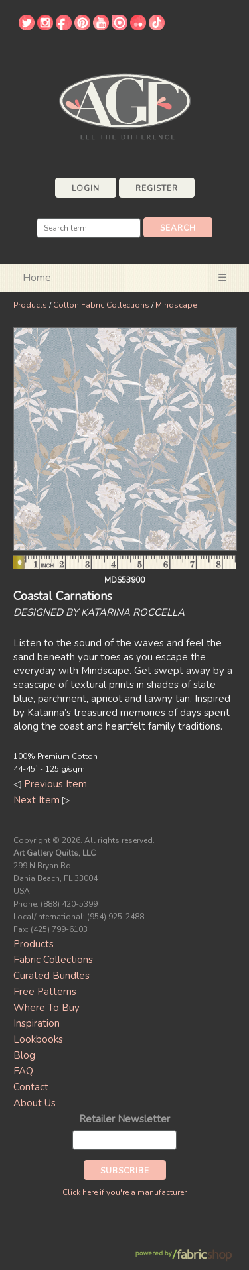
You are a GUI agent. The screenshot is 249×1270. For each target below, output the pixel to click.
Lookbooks (38, 1039)
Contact (30, 1087)
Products (30, 305)
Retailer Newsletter (124, 1119)
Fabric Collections (53, 959)
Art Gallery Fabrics (124, 105)
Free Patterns (44, 991)
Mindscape (176, 305)
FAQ (23, 1071)
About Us (34, 1103)
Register (156, 188)
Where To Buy (46, 1007)
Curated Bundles (51, 975)
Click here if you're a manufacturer (124, 1192)
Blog (24, 1055)
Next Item (36, 800)
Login (86, 188)
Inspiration (36, 1023)
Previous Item (55, 784)
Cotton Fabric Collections (101, 305)
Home (37, 277)
